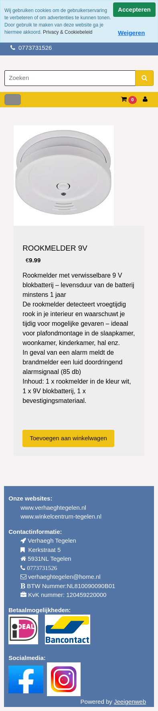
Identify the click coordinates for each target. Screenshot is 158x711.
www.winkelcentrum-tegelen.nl (60, 516)
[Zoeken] (70, 78)
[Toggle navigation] (12, 99)
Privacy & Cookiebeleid (67, 32)
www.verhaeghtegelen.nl (53, 507)
